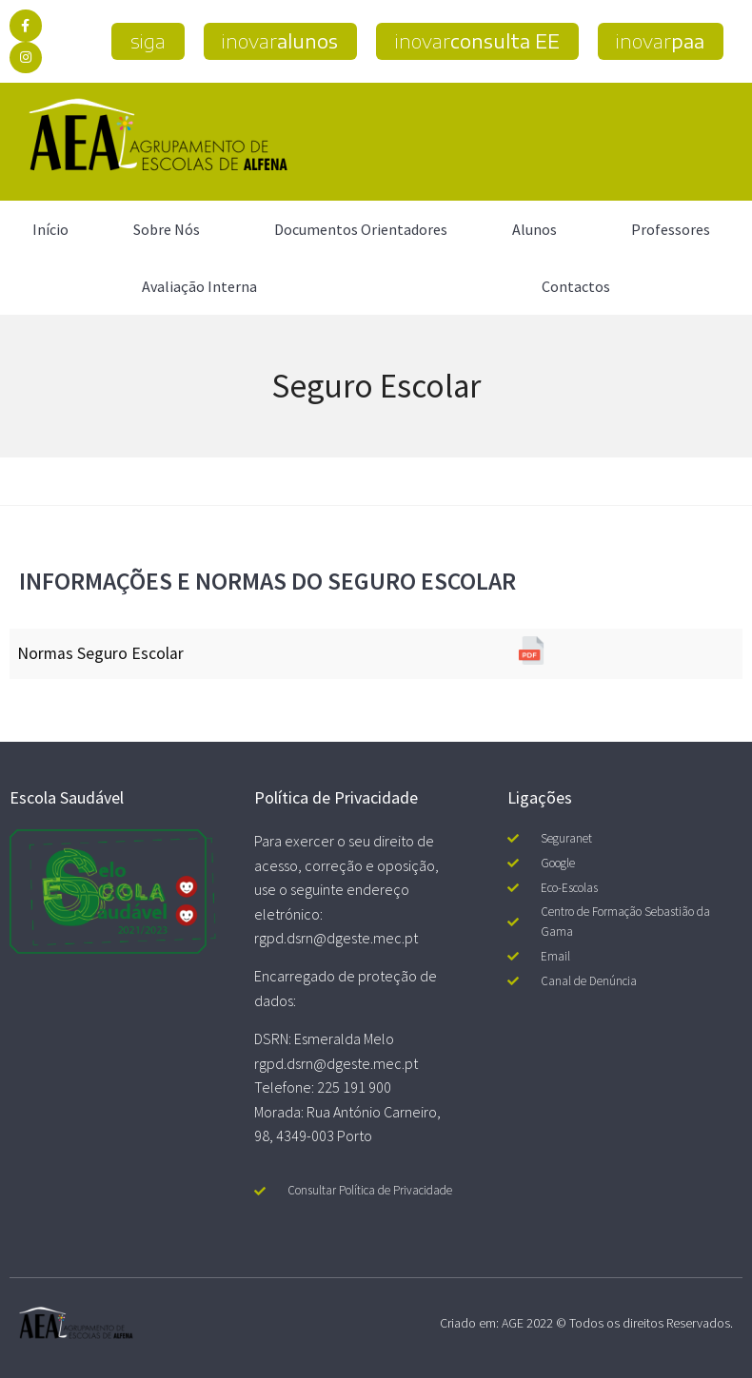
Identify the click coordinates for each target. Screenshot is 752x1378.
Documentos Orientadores (360, 229)
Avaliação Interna (199, 286)
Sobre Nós (171, 229)
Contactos (576, 286)
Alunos (539, 229)
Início (50, 229)
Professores (675, 229)
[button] (146, 41)
